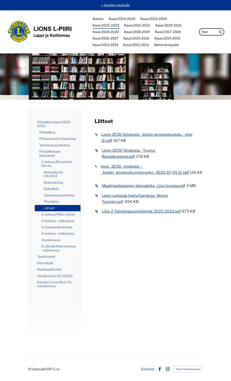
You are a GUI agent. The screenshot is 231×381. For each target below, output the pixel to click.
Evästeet (147, 369)
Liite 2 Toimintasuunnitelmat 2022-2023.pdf (141, 211)
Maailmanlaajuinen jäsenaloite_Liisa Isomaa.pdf (143, 185)
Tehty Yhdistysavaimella (188, 369)
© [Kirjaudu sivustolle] (30, 369)
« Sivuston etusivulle (115, 5)
